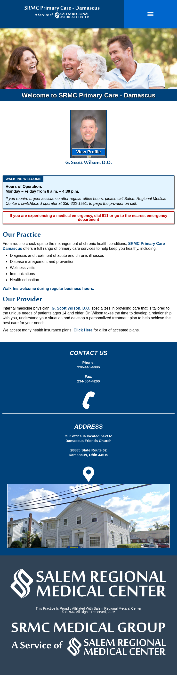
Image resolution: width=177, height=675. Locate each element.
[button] (150, 14)
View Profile (88, 151)
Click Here (82, 330)
